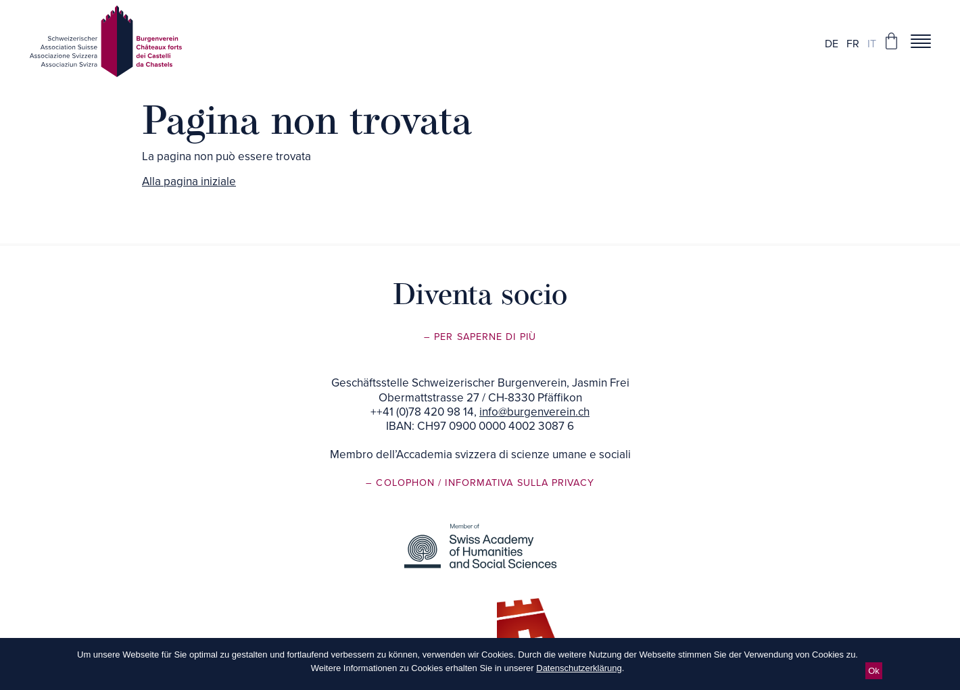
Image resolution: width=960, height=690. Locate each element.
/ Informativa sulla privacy (516, 483)
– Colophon (402, 483)
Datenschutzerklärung (578, 668)
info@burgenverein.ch (534, 412)
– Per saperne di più (480, 337)
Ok (874, 671)
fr (852, 44)
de (831, 44)
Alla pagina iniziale (189, 181)
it (871, 44)
